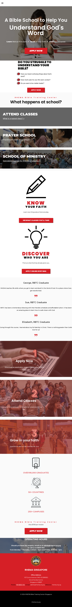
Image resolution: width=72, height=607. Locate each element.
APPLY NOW (36, 50)
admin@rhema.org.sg (52, 545)
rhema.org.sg (56, 585)
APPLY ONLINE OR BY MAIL (36, 271)
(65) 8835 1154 (20, 585)
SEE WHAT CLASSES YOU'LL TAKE (36, 220)
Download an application (14, 367)
